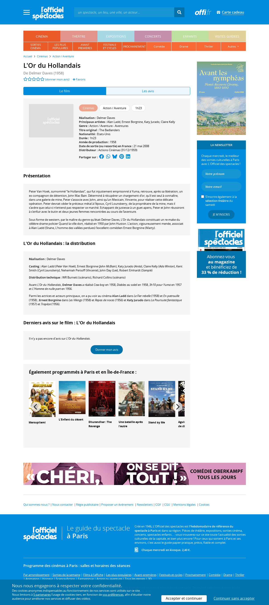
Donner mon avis (106, 350)
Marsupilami (37, 422)
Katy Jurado (152, 122)
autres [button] (232, 46)
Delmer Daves (106, 118)
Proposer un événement (117, 505)
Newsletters (145, 505)
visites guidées (227, 36)
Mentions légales (184, 505)
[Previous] (36, 407)
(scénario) (76, 277)
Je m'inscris (221, 214)
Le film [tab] (64, 91)
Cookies (204, 505)
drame (184, 46)
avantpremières (85, 46)
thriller (208, 46)
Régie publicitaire (87, 505)
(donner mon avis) (57, 79)
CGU (167, 505)
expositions (116, 36)
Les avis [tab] (148, 91)
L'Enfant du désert (71, 419)
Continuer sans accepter (234, 598)
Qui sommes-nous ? (36, 505)
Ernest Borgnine (132, 122)
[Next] (177, 407)
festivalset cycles (109, 46)
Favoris (79, 79)
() (58, 266)
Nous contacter (62, 505)
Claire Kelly (168, 122)
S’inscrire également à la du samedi (221, 201)
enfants (190, 36)
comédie (159, 46)
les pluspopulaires (60, 46)
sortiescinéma (35, 46)
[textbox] (124, 12)
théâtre (78, 36)
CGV (158, 505)
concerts (153, 36)
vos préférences (113, 595)
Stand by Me (156, 422)
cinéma (42, 36)
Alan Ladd (113, 122)
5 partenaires (42, 595)
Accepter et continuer (184, 598)
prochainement (134, 46)
